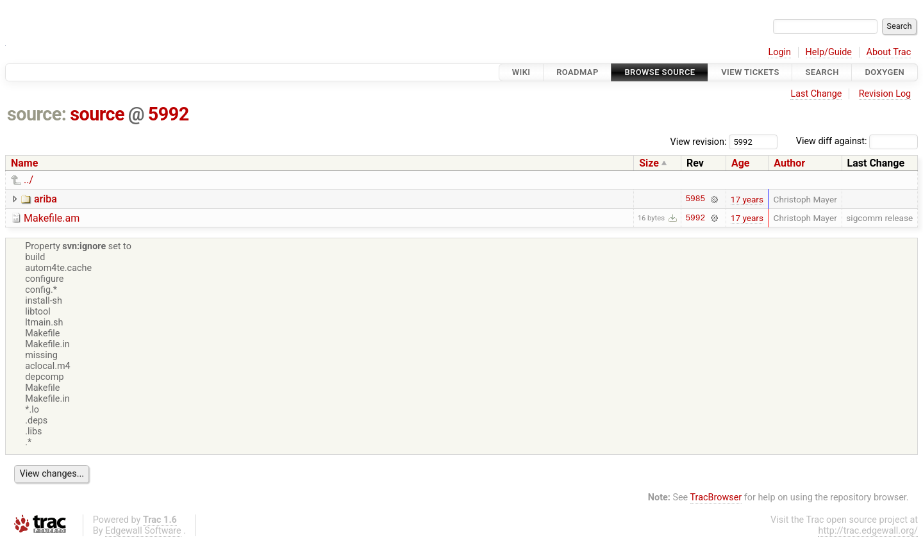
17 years (747, 199)
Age (740, 163)
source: (37, 114)
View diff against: (857, 141)
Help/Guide (829, 52)
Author (789, 163)
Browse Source (659, 72)
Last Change (816, 93)
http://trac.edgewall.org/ (868, 530)
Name (24, 163)
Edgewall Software (143, 530)
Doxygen (884, 72)
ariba (45, 199)
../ (28, 180)
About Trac (889, 52)
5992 (168, 114)
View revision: (698, 141)
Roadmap (577, 72)
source (97, 114)
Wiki (521, 72)
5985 (695, 199)
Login (779, 52)
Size (649, 163)
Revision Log (885, 93)
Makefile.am (51, 218)
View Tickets (750, 72)
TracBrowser (716, 497)
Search (821, 72)
